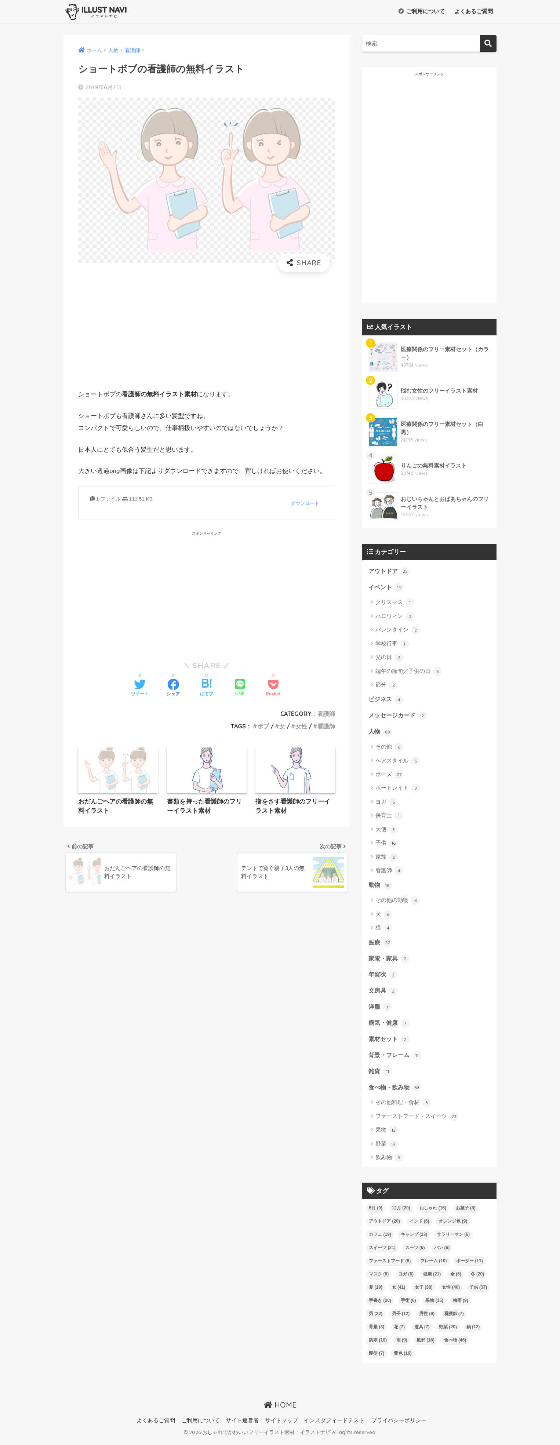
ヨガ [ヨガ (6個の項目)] (406, 1278)
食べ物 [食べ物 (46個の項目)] (455, 1344)
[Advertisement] (206, 330)
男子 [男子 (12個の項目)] (401, 1318)
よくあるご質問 (473, 11)
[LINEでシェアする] (240, 688)
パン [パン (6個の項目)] (442, 1252)
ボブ (263, 726)
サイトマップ (281, 1425)
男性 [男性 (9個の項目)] (426, 1318)
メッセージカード (399, 716)
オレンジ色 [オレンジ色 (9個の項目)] (453, 1226)
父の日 (389, 658)
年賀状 (383, 977)
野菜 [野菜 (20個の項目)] (448, 1331)
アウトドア (389, 571)
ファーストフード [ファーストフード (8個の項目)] (390, 1265)
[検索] (488, 43)
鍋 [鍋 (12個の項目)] (473, 1331)
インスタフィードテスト (334, 1425)
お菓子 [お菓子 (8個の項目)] (466, 1212)
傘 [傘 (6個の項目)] (455, 1278)
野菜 (386, 1148)
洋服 (380, 1010)
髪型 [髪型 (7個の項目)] (376, 1358)
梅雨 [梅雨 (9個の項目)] (460, 1305)
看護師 (326, 713)
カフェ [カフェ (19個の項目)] (380, 1239)
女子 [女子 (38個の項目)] (424, 1292)
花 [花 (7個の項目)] (399, 1331)
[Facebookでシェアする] (173, 688)
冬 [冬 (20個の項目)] (477, 1278)
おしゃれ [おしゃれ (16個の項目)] (432, 1212)
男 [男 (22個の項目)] (375, 1318)
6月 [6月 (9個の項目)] (375, 1212)
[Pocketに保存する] (273, 688)
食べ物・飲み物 (396, 1092)
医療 (380, 944)
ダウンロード (305, 503)
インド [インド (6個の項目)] (419, 1226)
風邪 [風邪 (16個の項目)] (425, 1344)
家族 (386, 858)
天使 (386, 831)
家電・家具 (389, 961)
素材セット (389, 1042)
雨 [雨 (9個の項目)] (401, 1344)
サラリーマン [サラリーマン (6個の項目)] (453, 1239)
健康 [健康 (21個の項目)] (432, 1278)
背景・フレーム (396, 1059)
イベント (386, 587)
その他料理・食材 (403, 1107)
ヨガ (386, 803)
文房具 (383, 993)
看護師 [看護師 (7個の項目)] (454, 1318)
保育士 (389, 817)
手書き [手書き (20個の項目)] (380, 1305)
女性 (301, 726)
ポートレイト (397, 790)
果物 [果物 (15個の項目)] (434, 1305)
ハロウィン (394, 617)
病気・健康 (389, 1026)
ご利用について (422, 11)
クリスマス (394, 603)
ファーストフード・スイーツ (416, 1121)
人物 (380, 733)
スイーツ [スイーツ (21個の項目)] (382, 1252)
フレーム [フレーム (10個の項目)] (433, 1265)
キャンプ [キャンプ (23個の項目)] (414, 1239)
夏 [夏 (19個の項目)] (375, 1292)
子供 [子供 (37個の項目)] (478, 1292)
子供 (386, 844)
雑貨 (380, 1075)
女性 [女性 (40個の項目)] (451, 1292)
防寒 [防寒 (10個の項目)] (378, 1344)
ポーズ (389, 776)
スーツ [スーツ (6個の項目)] (415, 1252)
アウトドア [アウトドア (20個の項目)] (384, 1226)
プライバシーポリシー (398, 1425)
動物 (380, 886)
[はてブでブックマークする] (206, 688)
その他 (389, 748)
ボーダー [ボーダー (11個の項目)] (469, 1265)
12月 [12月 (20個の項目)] (401, 1212)
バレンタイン (397, 630)
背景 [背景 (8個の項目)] (376, 1331)
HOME (280, 1409)
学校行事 (392, 644)
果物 (386, 1135)
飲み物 (389, 1162)
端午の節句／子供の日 (408, 671)
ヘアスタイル (397, 762)
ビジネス (386, 700)
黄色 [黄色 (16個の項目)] (403, 1358)
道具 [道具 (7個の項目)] (422, 1331)
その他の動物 (397, 902)
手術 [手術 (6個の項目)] (408, 1305)
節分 (386, 685)
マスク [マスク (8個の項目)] (379, 1278)
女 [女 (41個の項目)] (399, 1292)
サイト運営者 (242, 1425)
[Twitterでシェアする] (140, 688)
